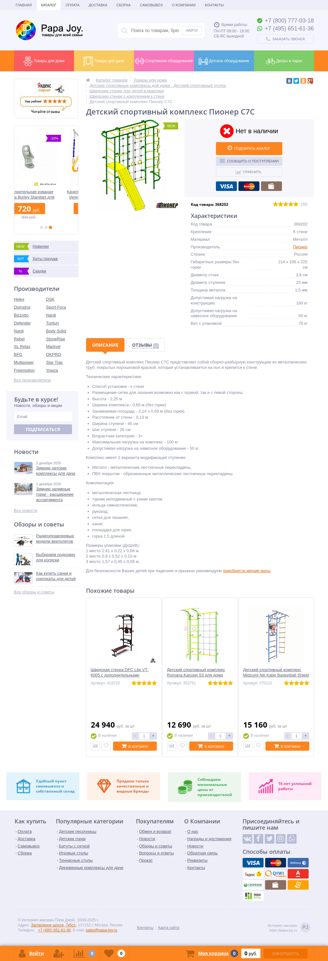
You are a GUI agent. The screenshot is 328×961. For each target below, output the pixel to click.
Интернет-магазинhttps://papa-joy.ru (289, 927)
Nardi (51, 315)
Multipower (24, 362)
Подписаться (43, 429)
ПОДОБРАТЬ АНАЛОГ (249, 147)
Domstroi (22, 307)
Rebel (19, 339)
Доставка (98, 5)
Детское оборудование (223, 61)
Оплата (73, 5)
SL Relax (22, 346)
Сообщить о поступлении (249, 160)
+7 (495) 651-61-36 (54, 930)
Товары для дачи (104, 61)
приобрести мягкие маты (247, 570)
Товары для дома (43, 61)
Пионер (300, 247)
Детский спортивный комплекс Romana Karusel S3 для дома (196, 672)
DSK (50, 299)
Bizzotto (21, 315)
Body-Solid (56, 331)
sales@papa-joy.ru (101, 930)
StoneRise (55, 339)
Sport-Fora (56, 307)
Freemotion (24, 370)
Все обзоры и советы (34, 592)
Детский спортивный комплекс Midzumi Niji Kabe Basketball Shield (276, 672)
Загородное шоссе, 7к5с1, (54, 925)
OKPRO (53, 354)
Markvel (53, 346)
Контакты (214, 5)
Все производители (32, 380)
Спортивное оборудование (164, 61)
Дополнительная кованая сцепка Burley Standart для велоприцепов (46, 194)
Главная (24, 5)
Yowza (52, 370)
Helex (19, 299)
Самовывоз (151, 5)
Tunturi (52, 323)
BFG (18, 354)
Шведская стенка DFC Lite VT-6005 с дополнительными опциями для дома (120, 675)
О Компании (184, 5)
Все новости (25, 510)
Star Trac (54, 362)
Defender (22, 323)
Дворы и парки (284, 61)
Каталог (49, 5)
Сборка (124, 5)
